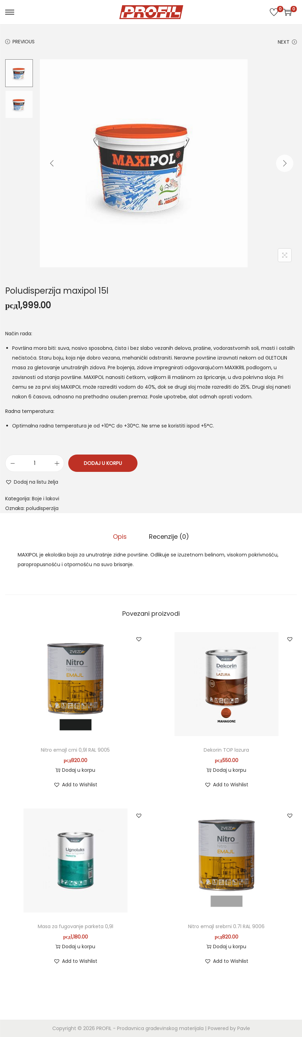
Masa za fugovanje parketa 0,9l (75, 926)
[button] (31, 482)
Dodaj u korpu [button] (75, 770)
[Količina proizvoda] (35, 463)
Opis (120, 536)
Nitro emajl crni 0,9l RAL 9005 (75, 749)
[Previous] (52, 163)
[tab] (120, 537)
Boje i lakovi (45, 498)
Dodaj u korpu (103, 463)
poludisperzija (42, 508)
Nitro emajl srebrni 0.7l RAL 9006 (226, 926)
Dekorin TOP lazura (226, 749)
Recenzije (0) (169, 536)
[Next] (284, 163)
